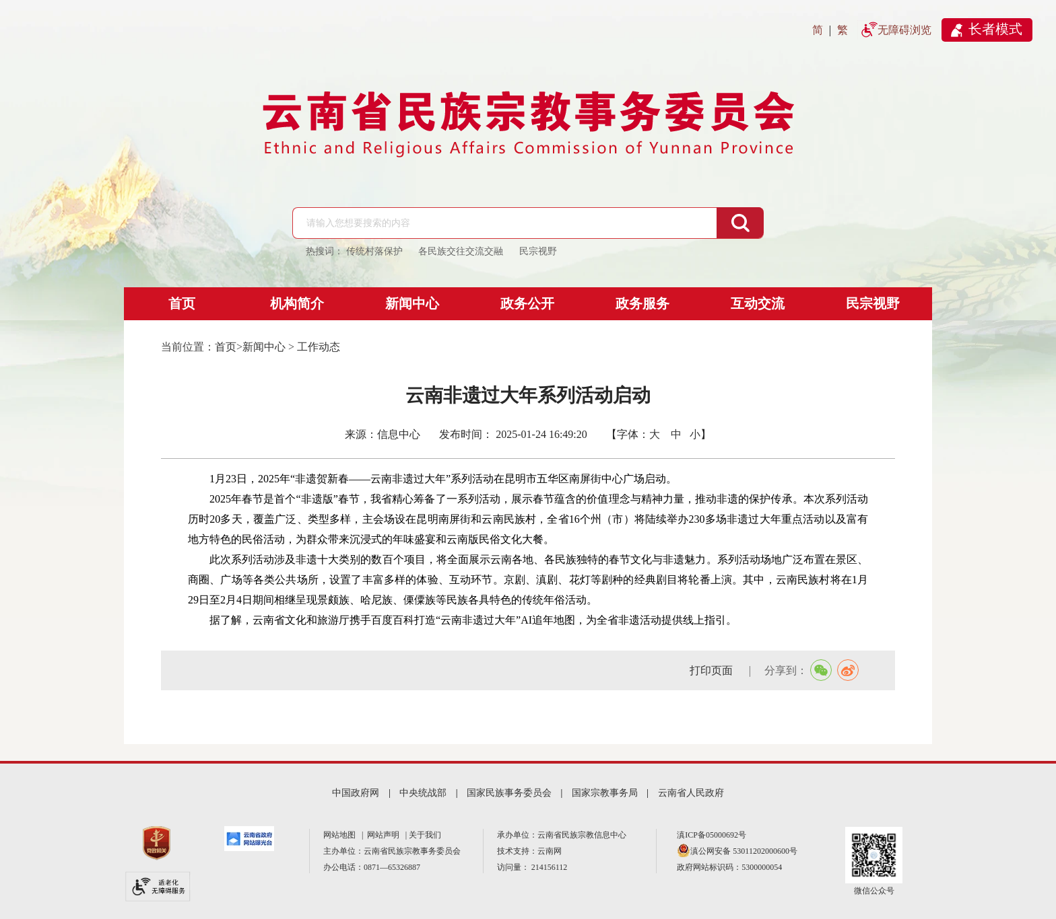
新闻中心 (412, 303)
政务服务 (642, 303)
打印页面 (712, 670)
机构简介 (297, 303)
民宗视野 (873, 303)
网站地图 (341, 835)
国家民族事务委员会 (509, 793)
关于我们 (425, 835)
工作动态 (318, 347)
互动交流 (758, 303)
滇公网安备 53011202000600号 (743, 851)
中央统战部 (423, 793)
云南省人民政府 (691, 793)
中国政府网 (355, 793)
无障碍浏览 (904, 30)
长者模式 (995, 29)
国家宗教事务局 (605, 793)
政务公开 (527, 303)
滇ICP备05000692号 (711, 835)
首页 (181, 303)
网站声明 (385, 835)
